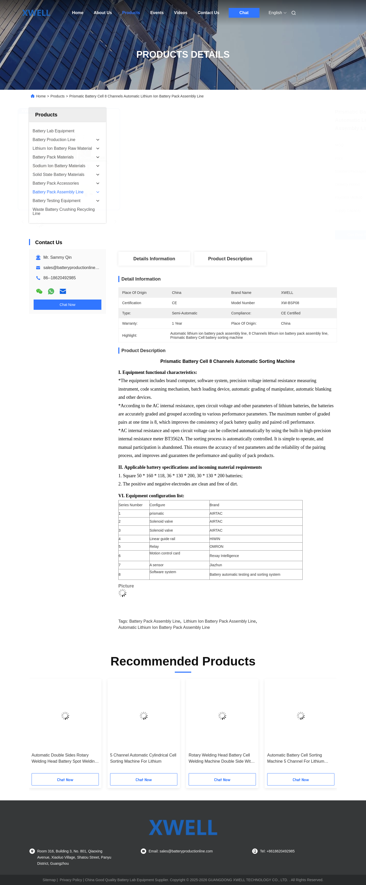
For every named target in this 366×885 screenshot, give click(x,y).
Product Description (230, 258)
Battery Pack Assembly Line (154, 621)
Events (156, 13)
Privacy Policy (71, 880)
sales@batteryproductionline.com (73, 267)
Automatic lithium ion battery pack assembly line (164, 627)
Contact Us (208, 13)
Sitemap (49, 880)
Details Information (154, 258)
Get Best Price (255, 235)
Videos (180, 13)
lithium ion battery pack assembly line (220, 621)
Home (77, 13)
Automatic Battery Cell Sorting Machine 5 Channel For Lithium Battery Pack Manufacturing (295, 758)
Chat (244, 13)
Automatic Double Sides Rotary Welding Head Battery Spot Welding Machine (64, 758)
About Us (103, 13)
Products (131, 13)
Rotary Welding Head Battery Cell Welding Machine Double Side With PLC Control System (221, 758)
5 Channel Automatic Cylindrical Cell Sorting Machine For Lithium (143, 758)
